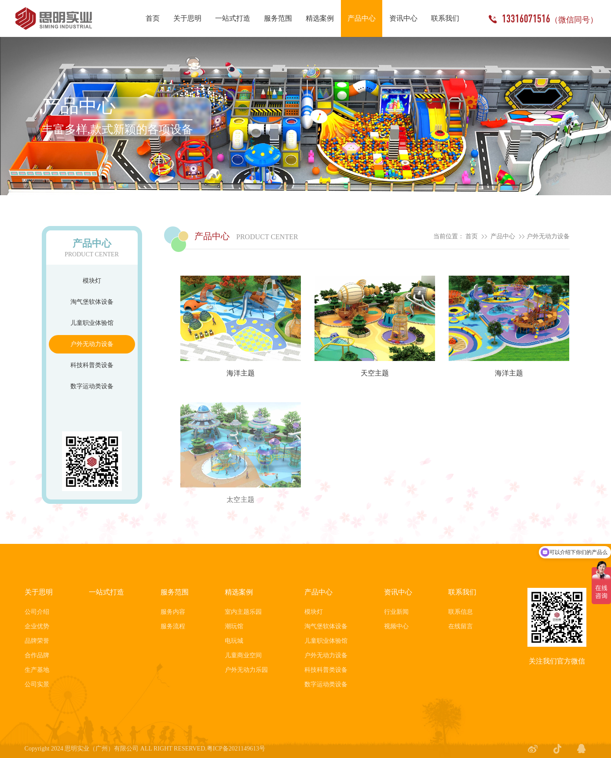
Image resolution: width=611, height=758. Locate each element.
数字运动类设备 (91, 386)
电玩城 (234, 641)
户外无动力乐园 (246, 670)
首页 (471, 236)
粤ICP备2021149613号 (236, 748)
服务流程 (173, 626)
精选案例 (239, 592)
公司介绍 (37, 612)
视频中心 (396, 626)
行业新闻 (396, 612)
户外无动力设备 (91, 344)
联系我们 (462, 592)
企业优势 (37, 626)
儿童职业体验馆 (91, 323)
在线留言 (460, 626)
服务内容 (173, 612)
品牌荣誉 (37, 641)
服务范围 (175, 592)
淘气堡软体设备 (91, 302)
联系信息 (460, 612)
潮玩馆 (234, 626)
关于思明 (39, 592)
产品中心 (502, 236)
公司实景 (37, 684)
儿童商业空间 (243, 655)
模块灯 (92, 280)
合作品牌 (37, 655)
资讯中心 (398, 592)
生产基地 (37, 670)
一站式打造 (106, 592)
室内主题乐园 (243, 612)
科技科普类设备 (91, 365)
